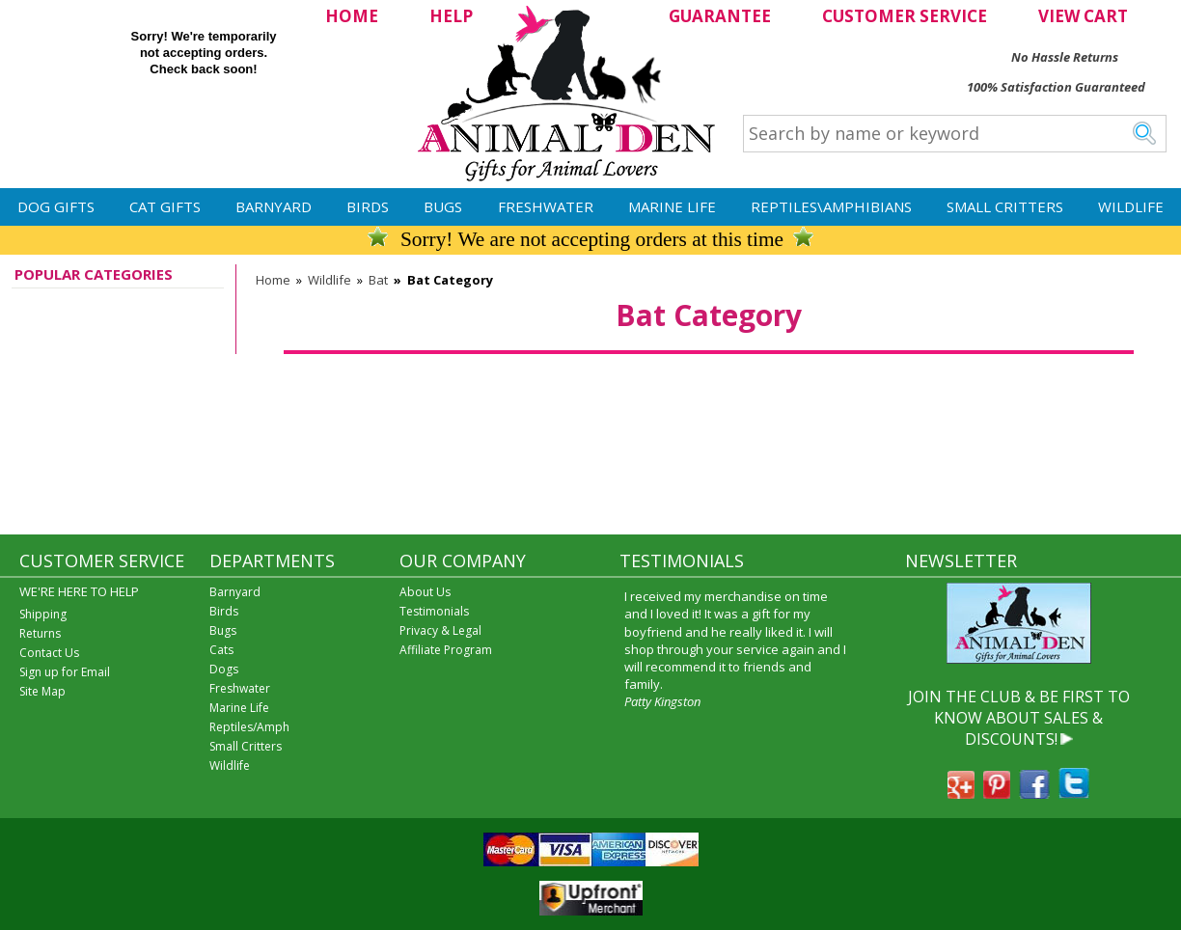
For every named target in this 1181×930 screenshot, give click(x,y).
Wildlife (1131, 206)
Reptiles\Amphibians (831, 206)
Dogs (223, 669)
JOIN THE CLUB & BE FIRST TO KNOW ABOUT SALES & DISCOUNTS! (1019, 718)
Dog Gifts (56, 206)
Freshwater (545, 206)
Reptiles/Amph (249, 727)
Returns (40, 633)
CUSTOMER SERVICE (904, 16)
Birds (367, 206)
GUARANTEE (720, 16)
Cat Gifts (165, 206)
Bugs (443, 206)
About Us (425, 592)
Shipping (43, 614)
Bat (378, 279)
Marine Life (672, 206)
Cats (221, 650)
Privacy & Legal (440, 630)
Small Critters (1005, 206)
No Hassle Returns (1064, 57)
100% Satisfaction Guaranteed (1056, 87)
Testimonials (434, 611)
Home (273, 279)
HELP (451, 16)
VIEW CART (1083, 16)
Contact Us (49, 652)
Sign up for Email (64, 672)
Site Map (42, 691)
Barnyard (273, 206)
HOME (351, 16)
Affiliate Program (445, 650)
